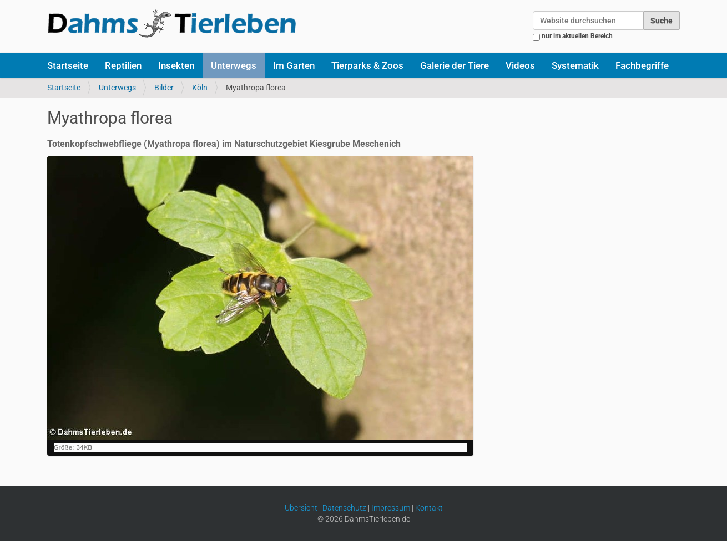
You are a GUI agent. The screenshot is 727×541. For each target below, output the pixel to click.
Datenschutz (344, 507)
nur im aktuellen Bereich (577, 36)
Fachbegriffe (642, 65)
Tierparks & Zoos (367, 65)
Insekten (176, 65)
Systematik (575, 65)
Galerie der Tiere (454, 65)
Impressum (390, 507)
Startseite (67, 65)
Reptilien (123, 65)
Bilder (164, 87)
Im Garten (294, 65)
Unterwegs (233, 65)
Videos (520, 65)
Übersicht (301, 507)
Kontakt (429, 507)
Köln (200, 87)
